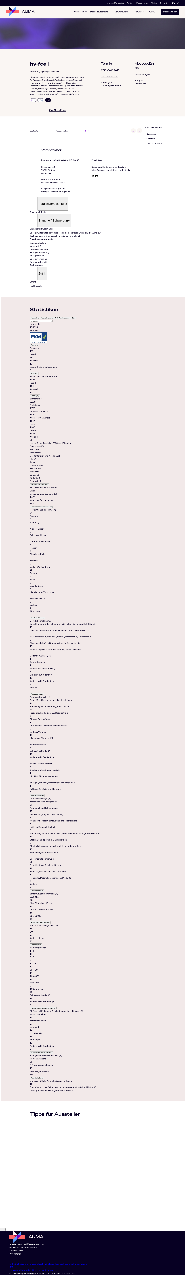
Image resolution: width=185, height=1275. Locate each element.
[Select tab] (41, 321)
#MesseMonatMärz (115, 3)
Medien (154, 3)
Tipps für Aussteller (155, 143)
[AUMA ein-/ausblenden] (156, 12)
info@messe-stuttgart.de (53, 188)
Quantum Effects (38, 212)
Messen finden (170, 12)
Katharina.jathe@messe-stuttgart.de (108, 167)
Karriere (130, 3)
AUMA (152, 12)
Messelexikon (142, 3)
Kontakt (163, 3)
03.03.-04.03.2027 (109, 76)
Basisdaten (151, 134)
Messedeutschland (99, 12)
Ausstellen (79, 12)
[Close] (3, 1251)
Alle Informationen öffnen (39, 485)
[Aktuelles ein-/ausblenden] (145, 12)
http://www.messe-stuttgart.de (55, 191)
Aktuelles (139, 12)
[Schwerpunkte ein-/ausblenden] (130, 12)
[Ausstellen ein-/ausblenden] (86, 12)
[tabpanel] (86, 382)
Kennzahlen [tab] (35, 318)
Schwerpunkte (121, 12)
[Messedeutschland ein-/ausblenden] (110, 12)
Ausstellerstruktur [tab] (47, 318)
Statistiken (151, 138)
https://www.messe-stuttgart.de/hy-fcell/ (110, 170)
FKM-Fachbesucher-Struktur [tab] (65, 318)
